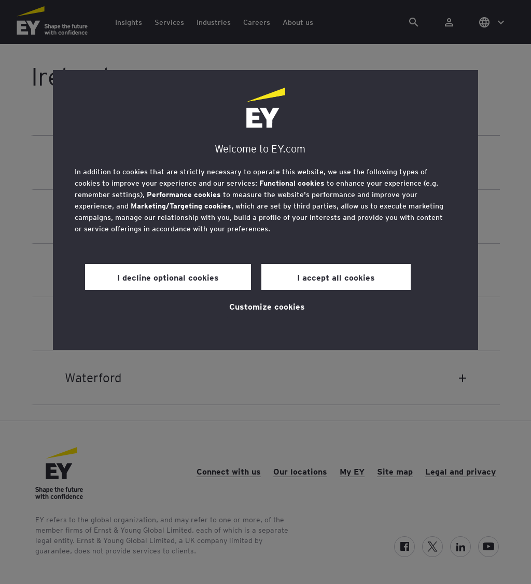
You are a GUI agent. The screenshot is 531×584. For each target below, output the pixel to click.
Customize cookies (267, 306)
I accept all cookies (336, 277)
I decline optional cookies (168, 277)
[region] (265, 210)
